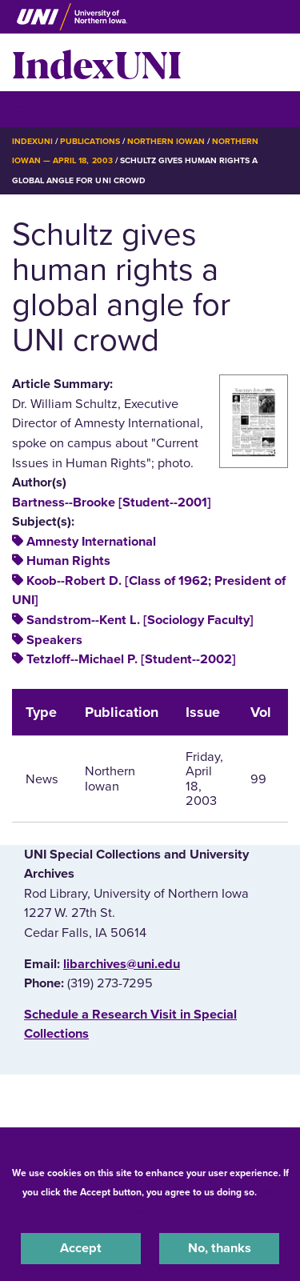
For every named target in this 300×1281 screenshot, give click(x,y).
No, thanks (219, 1248)
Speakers (54, 640)
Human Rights (68, 561)
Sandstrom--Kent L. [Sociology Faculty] (140, 620)
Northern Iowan (166, 141)
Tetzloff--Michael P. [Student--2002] (131, 659)
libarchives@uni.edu (121, 964)
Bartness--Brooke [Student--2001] (111, 502)
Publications (89, 141)
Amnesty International (91, 542)
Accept (81, 1248)
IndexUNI (97, 62)
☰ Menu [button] (40, 108)
